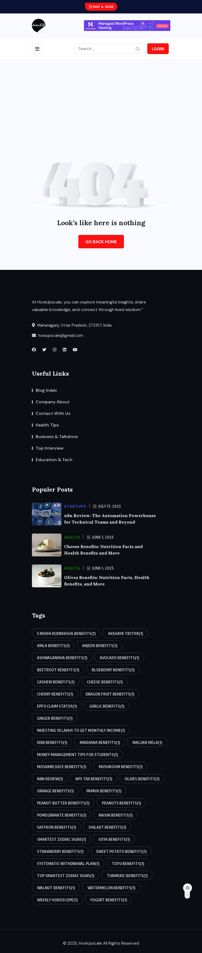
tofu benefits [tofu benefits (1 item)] (128, 863)
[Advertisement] (101, 100)
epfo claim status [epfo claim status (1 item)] (57, 706)
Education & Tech (54, 460)
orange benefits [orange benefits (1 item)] (55, 790)
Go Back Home (101, 242)
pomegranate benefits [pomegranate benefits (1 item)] (61, 815)
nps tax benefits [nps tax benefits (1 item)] (93, 778)
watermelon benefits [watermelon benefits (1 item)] (111, 887)
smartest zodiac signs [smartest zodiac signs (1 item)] (61, 839)
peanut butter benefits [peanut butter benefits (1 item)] (63, 802)
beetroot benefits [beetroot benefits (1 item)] (58, 669)
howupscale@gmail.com (57, 335)
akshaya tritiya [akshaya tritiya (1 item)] (125, 633)
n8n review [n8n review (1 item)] (50, 778)
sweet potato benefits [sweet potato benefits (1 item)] (121, 851)
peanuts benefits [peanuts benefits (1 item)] (121, 802)
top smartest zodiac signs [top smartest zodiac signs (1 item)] (65, 875)
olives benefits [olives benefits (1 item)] (142, 778)
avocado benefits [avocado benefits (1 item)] (119, 657)
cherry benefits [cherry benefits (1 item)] (55, 693)
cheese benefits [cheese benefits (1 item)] (105, 681)
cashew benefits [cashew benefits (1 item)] (55, 681)
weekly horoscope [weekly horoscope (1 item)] (57, 899)
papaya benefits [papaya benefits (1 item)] (103, 790)
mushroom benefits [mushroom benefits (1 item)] (120, 766)
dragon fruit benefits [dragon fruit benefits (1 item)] (110, 693)
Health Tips (47, 425)
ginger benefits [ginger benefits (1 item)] (54, 718)
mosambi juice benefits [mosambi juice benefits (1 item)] (61, 766)
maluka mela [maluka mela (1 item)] (147, 742)
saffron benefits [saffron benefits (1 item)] (56, 827)
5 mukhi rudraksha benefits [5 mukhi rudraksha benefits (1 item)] (66, 633)
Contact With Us (53, 413)
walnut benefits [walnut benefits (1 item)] (56, 887)
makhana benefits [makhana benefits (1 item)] (100, 742)
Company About (52, 402)
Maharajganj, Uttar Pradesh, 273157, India (72, 325)
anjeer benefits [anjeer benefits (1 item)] (99, 645)
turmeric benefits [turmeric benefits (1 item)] (127, 875)
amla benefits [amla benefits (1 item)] (53, 645)
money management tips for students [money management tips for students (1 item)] (77, 754)
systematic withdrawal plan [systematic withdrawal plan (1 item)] (68, 863)
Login (158, 49)
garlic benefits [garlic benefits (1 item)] (106, 706)
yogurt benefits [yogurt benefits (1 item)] (108, 899)
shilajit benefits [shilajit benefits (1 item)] (107, 827)
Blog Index (46, 390)
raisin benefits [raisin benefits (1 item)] (116, 815)
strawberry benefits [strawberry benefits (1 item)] (60, 851)
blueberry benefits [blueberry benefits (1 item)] (113, 669)
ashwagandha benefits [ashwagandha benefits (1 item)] (62, 657)
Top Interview (50, 448)
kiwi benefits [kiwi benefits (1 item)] (52, 742)
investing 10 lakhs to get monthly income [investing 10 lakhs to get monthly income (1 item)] (81, 730)
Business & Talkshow (57, 436)
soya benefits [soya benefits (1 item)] (114, 839)
